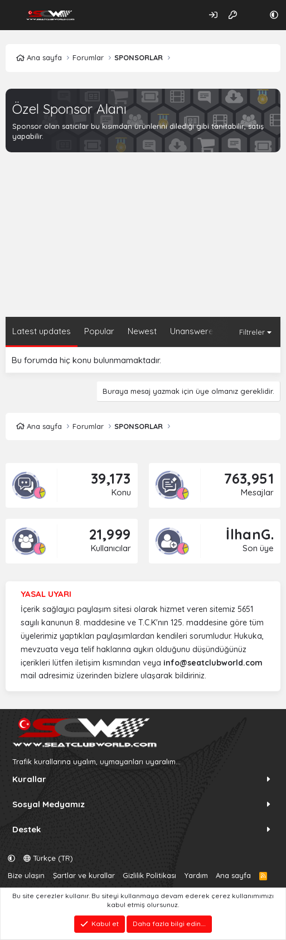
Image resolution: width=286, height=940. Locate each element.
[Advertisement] (143, 239)
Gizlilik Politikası (149, 875)
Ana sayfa (233, 875)
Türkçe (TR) (48, 858)
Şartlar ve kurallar (84, 875)
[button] (274, 15)
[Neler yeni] (253, 15)
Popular (99, 331)
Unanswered (194, 331)
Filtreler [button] (252, 331)
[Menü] (13, 15)
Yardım (196, 875)
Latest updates (41, 331)
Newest (142, 331)
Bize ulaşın (26, 875)
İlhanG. (250, 534)
